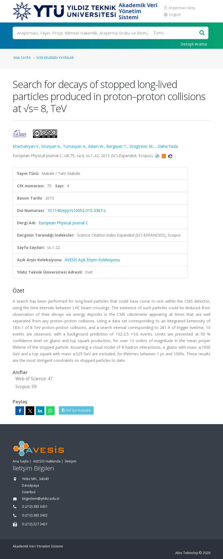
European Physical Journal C (63, 222)
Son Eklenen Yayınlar (55, 57)
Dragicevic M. (141, 146)
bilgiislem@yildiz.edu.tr (41, 498)
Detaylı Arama (193, 44)
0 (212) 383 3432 (35, 515)
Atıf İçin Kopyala (76, 410)
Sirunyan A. (51, 146)
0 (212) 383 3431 (35, 506)
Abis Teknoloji (186, 553)
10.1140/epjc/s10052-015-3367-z (76, 210)
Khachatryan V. (26, 146)
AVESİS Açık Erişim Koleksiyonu (92, 259)
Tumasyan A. (74, 146)
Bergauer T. (116, 146)
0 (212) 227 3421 (35, 524)
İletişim (70, 461)
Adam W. (96, 146)
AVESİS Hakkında (46, 461)
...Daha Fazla (166, 146)
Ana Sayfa (22, 57)
